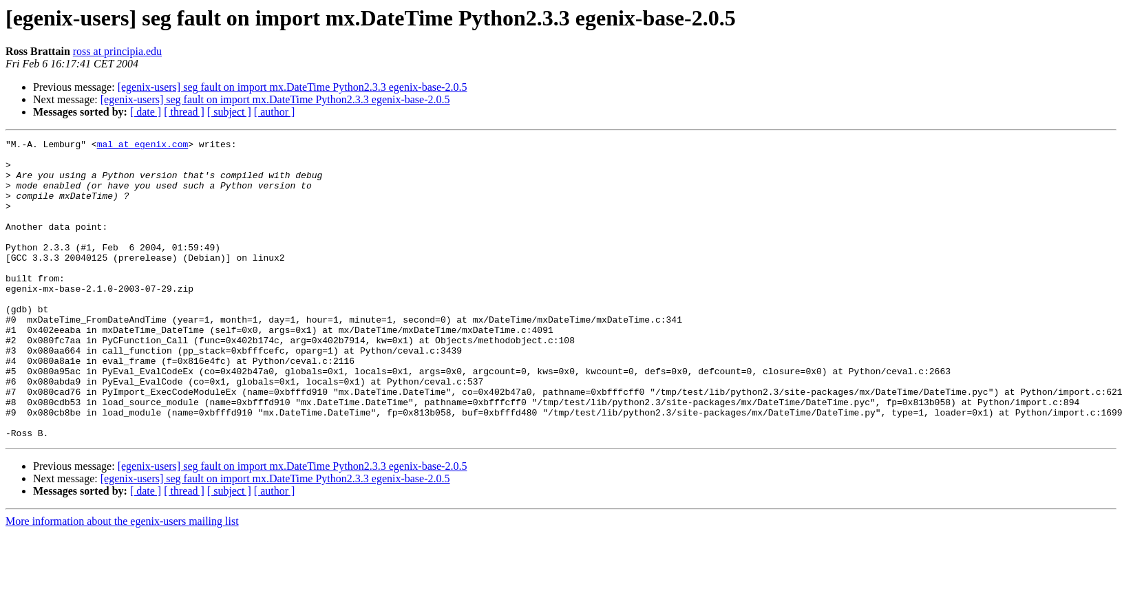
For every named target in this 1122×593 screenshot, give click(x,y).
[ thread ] (184, 112)
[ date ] (145, 112)
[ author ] (274, 112)
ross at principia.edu (117, 51)
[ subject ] (229, 112)
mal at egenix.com (143, 146)
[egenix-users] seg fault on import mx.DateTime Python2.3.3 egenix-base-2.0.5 (292, 87)
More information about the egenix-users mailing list (122, 581)
